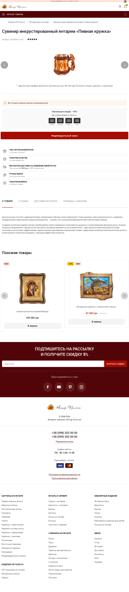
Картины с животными (13, 524)
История (98, 546)
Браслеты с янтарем (58, 505)
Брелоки (52, 554)
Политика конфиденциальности (64, 474)
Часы (51, 542)
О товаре (7, 201)
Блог (96, 558)
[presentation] (4, 65)
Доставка (99, 550)
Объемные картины (11, 548)
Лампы (5, 577)
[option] (23, 203)
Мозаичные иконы (11, 573)
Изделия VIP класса (16, 22)
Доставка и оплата (45, 201)
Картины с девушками (12, 532)
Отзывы (23, 201)
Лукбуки (98, 562)
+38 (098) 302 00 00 (64, 433)
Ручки (51, 538)
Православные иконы (12, 501)
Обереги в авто (55, 565)
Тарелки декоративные (59, 550)
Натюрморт (7, 551)
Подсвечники (54, 573)
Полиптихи (7, 540)
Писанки (52, 577)
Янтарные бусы (101, 501)
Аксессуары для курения (60, 569)
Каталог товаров (12, 14)
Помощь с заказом (75, 201)
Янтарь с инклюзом (57, 558)
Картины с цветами (11, 536)
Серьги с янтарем (56, 501)
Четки (97, 513)
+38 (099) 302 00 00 (64, 436)
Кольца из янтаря (102, 524)
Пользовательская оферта (64, 478)
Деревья (52, 546)
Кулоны (52, 513)
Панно (5, 520)
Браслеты (99, 505)
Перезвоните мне (64, 441)
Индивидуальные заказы (14, 555)
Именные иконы (10, 505)
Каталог (98, 538)
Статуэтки (53, 562)
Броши (51, 509)
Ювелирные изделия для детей (109, 520)
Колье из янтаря (56, 516)
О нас (97, 542)
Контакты (99, 554)
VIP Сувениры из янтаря (39, 22)
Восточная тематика (11, 544)
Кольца (52, 520)
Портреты (6, 513)
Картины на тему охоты (13, 528)
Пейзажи (6, 516)
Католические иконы (12, 509)
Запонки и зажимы (57, 524)
